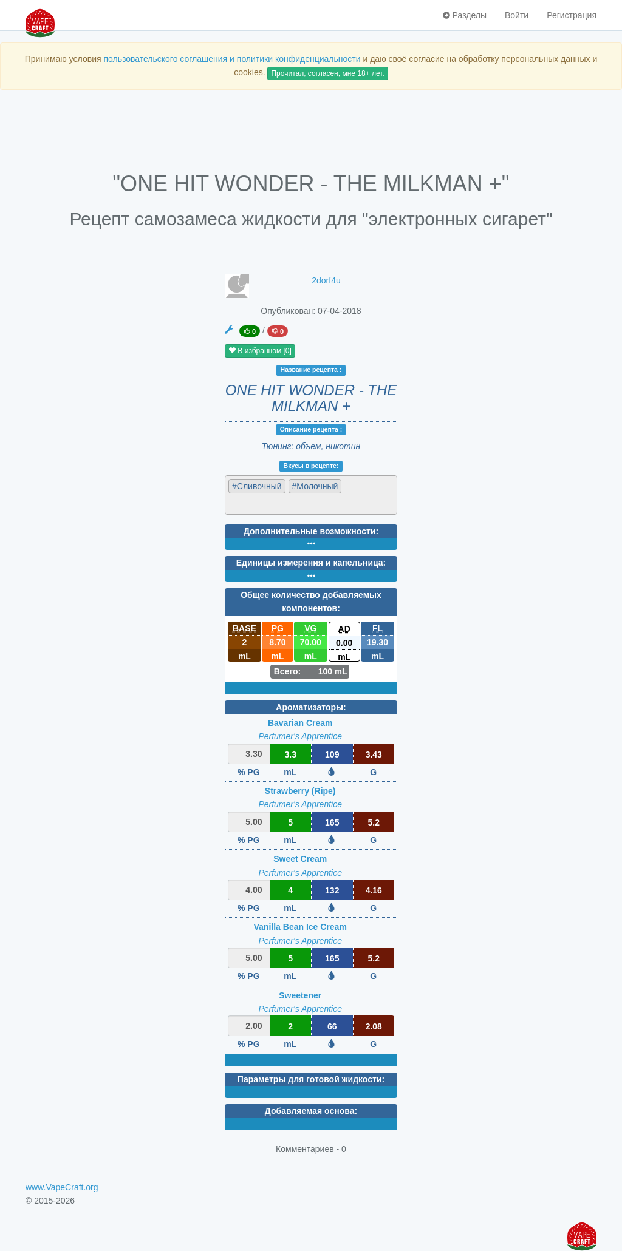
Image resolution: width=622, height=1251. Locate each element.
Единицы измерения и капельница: (311, 563)
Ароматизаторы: (311, 707)
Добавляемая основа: (311, 1111)
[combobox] (311, 495)
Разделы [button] (465, 15)
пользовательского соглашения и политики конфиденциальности (231, 59)
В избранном (260, 351)
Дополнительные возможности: (311, 531)
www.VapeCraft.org (62, 1187)
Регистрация (571, 15)
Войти (516, 15)
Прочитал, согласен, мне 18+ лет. (327, 73)
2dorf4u (326, 280)
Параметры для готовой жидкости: (311, 1079)
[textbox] (281, 503)
